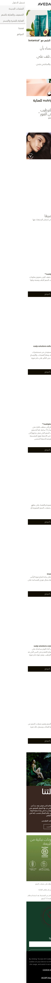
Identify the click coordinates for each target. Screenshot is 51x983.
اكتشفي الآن (40, 70)
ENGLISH (46, 1)
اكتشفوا (41, 124)
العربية (38, 1)
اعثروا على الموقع (25, 294)
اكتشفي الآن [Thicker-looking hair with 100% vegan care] (40, 202)
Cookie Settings (23, 973)
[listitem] (25, 265)
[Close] (48, 958)
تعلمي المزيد (25, 826)
